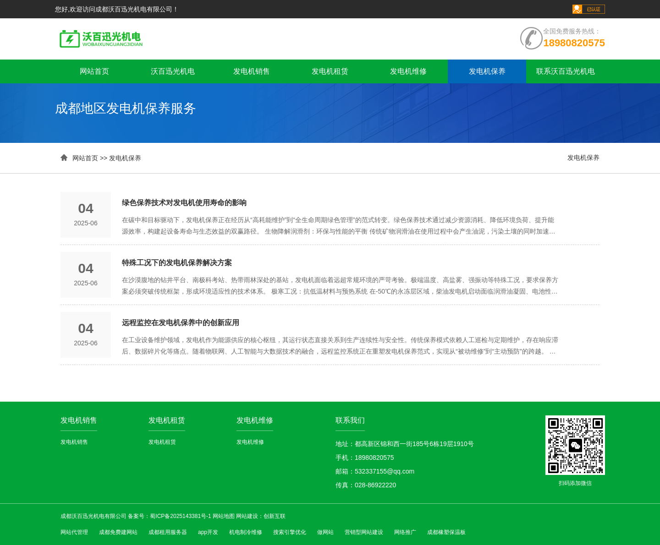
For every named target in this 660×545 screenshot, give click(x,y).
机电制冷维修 (245, 532)
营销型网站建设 (364, 532)
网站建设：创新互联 (261, 516)
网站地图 (224, 516)
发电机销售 (251, 71)
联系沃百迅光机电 (565, 71)
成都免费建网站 (118, 532)
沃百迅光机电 (173, 71)
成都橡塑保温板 (446, 532)
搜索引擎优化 (289, 532)
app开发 (208, 532)
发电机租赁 (330, 71)
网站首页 (94, 71)
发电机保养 (487, 71)
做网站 (325, 532)
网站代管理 (74, 532)
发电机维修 (408, 71)
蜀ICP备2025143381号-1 (180, 516)
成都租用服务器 (167, 532)
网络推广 (405, 532)
